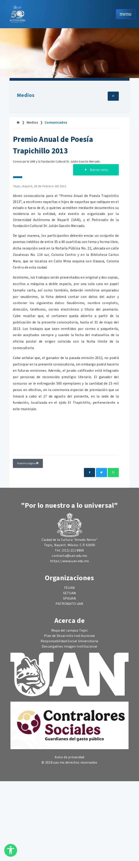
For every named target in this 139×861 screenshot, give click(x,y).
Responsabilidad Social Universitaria (69, 641)
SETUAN (69, 593)
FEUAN (69, 587)
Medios (25, 95)
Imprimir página (28, 463)
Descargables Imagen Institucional (69, 646)
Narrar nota (96, 169)
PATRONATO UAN (69, 603)
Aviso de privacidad (69, 757)
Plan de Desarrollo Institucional (69, 635)
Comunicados (56, 122)
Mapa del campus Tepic (69, 630)
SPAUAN (69, 598)
